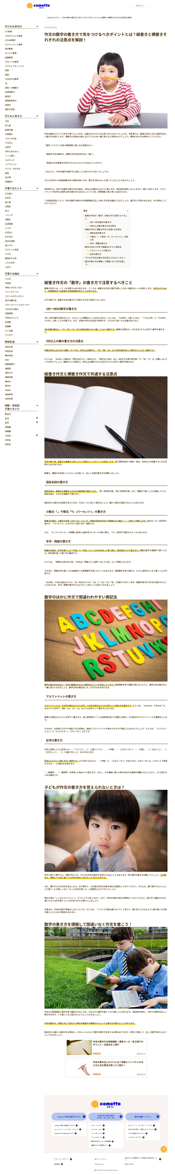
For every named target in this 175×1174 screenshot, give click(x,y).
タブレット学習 (11, 249)
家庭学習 (9, 377)
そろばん (9, 142)
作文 (7, 359)
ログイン (140, 5)
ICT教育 (8, 31)
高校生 (8, 444)
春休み (8, 381)
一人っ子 (9, 215)
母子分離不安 (11, 300)
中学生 (8, 440)
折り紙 (8, 125)
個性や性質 (10, 109)
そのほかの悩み (11, 309)
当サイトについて (101, 1159)
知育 (7, 70)
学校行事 (9, 346)
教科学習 (9, 355)
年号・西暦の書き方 (98, 243)
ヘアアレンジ (11, 164)
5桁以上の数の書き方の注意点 (103, 225)
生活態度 (9, 223)
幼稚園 (8, 431)
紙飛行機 (9, 129)
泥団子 (8, 147)
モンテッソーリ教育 (13, 44)
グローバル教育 (11, 61)
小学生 (8, 435)
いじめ (8, 278)
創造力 (8, 96)
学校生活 (9, 351)
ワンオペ (9, 335)
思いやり (9, 245)
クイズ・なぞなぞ (12, 168)
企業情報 (57, 1164)
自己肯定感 (10, 241)
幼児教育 (9, 48)
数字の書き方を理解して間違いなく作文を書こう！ (105, 263)
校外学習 (9, 398)
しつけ (8, 228)
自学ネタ (9, 372)
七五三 (8, 267)
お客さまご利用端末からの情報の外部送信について (141, 1159)
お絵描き (9, 134)
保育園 (8, 427)
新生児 (8, 414)
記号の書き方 (95, 254)
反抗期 (8, 322)
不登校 (8, 283)
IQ (6, 83)
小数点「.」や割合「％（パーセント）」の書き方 (109, 238)
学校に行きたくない (13, 287)
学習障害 (9, 313)
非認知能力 (10, 92)
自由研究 (9, 394)
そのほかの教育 (11, 79)
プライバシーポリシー (61, 1159)
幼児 (7, 422)
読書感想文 (10, 364)
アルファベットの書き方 (100, 250)
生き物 (8, 177)
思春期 (8, 326)
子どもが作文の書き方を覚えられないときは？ (105, 257)
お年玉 (8, 197)
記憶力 (8, 105)
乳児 (7, 418)
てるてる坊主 (11, 138)
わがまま (9, 236)
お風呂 (8, 206)
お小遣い (9, 193)
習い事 (8, 202)
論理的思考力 (11, 100)
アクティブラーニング (14, 66)
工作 (7, 121)
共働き (8, 219)
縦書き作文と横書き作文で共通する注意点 (103, 229)
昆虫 (7, 173)
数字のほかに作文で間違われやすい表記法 (103, 246)
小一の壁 (9, 330)
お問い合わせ (129, 1164)
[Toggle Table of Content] (128, 210)
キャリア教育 (11, 53)
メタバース (9, 160)
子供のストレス (11, 317)
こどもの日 (10, 262)
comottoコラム (53, 17)
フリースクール (11, 291)
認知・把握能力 (11, 87)
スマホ (8, 254)
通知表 (8, 368)
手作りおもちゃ (11, 151)
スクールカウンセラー (14, 296)
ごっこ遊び (10, 155)
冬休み (8, 390)
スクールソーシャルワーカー (17, 304)
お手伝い (9, 232)
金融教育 (9, 57)
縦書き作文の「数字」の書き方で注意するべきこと (106, 217)
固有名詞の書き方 (97, 233)
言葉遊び (9, 181)
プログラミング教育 (13, 35)
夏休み (8, 385)
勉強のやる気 (11, 258)
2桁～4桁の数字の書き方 (100, 222)
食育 (7, 74)
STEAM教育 (10, 40)
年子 (7, 210)
